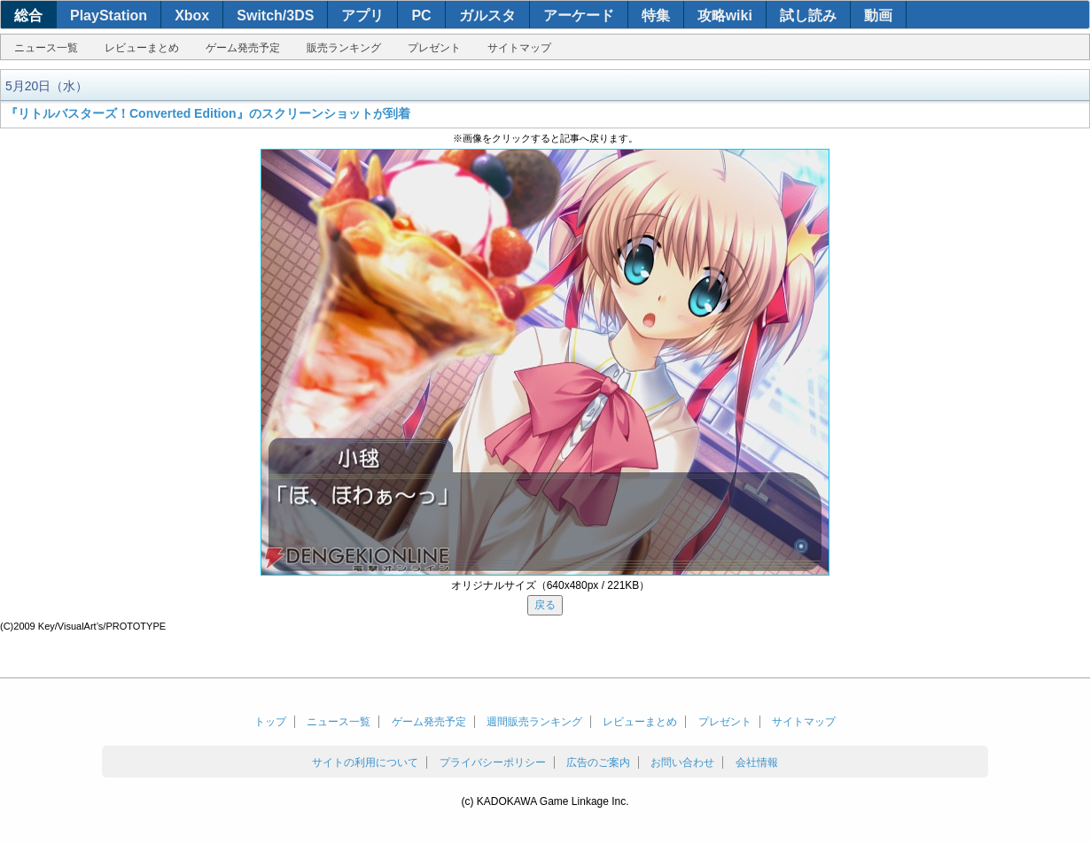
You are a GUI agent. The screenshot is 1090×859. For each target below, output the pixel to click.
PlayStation (108, 15)
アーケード (578, 15)
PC (421, 15)
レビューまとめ (142, 48)
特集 (656, 15)
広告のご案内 (598, 762)
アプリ (362, 15)
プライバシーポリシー (493, 762)
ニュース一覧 (46, 48)
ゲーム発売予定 (243, 48)
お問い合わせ (682, 762)
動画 (878, 15)
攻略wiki (724, 15)
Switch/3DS (275, 15)
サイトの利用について (365, 762)
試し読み (808, 15)
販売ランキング (344, 48)
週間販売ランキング (534, 722)
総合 (28, 15)
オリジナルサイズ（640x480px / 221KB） (550, 585)
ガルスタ (487, 15)
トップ (270, 722)
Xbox (192, 15)
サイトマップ (519, 48)
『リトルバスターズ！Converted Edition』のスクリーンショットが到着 (207, 113)
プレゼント (434, 48)
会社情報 (757, 762)
